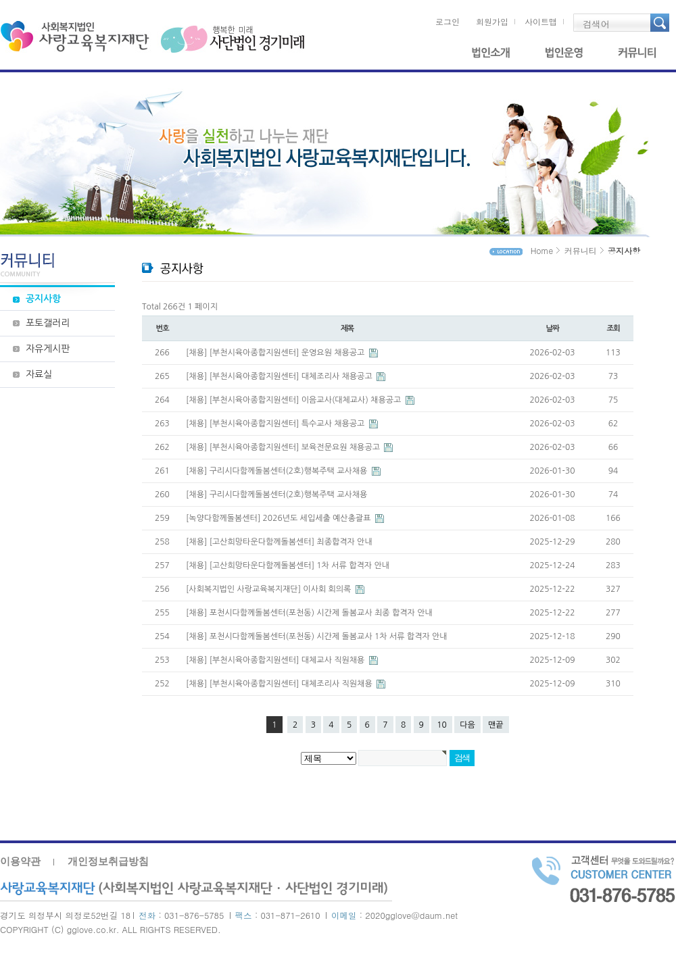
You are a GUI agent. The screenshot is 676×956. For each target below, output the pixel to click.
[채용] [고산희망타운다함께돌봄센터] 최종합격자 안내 (279, 542)
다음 (467, 725)
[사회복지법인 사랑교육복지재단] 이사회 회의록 (270, 589)
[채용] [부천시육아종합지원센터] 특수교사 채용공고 (276, 424)
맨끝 (496, 725)
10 (442, 725)
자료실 (39, 374)
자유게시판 (48, 348)
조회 (612, 328)
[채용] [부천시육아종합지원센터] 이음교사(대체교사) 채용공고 (295, 400)
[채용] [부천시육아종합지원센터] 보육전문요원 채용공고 (284, 447)
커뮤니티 (637, 59)
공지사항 (43, 298)
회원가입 (492, 21)
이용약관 (20, 861)
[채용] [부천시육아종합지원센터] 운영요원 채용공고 (276, 353)
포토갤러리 (48, 323)
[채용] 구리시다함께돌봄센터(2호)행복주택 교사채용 (278, 471)
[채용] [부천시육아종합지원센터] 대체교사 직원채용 (276, 660)
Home (542, 250)
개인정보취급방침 (108, 861)
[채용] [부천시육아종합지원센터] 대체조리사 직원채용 (280, 684)
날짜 (552, 328)
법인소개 (491, 59)
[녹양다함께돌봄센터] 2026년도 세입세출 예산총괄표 (279, 518)
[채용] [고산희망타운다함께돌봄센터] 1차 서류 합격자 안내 (287, 565)
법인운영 (564, 59)
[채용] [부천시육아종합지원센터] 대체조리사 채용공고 (280, 376)
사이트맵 (541, 21)
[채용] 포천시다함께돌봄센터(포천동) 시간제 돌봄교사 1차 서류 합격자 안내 (317, 636)
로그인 (447, 21)
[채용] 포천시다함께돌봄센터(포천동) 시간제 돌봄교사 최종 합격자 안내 (309, 613)
